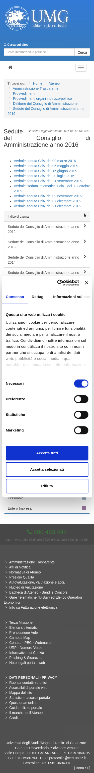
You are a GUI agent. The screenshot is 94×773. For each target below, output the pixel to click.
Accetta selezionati (47, 469)
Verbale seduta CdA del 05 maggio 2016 (46, 166)
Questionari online (23, 703)
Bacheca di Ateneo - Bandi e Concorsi (38, 592)
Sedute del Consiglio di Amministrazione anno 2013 (47, 244)
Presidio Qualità (21, 577)
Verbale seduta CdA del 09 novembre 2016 (48, 196)
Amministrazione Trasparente (35, 88)
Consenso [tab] (15, 297)
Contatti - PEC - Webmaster (31, 643)
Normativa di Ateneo (25, 572)
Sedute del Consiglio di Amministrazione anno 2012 (47, 229)
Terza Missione (21, 622)
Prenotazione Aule (23, 633)
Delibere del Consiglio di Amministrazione (45, 104)
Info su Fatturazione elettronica (33, 607)
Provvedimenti (24, 93)
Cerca (82, 53)
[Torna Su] (82, 768)
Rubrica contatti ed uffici (28, 683)
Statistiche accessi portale (29, 698)
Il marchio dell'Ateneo (26, 713)
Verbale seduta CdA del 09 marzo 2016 (45, 161)
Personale (47, 498)
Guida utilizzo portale (25, 708)
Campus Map (19, 638)
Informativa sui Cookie (26, 653)
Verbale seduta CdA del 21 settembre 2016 (48, 181)
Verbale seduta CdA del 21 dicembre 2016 (47, 206)
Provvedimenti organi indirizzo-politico (42, 98)
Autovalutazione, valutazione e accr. (37, 582)
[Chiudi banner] (86, 282)
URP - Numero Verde (25, 648)
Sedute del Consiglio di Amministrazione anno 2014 (47, 259)
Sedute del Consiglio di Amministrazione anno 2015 (47, 275)
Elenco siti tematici (23, 627)
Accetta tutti (47, 453)
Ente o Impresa (47, 508)
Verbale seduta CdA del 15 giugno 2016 (46, 171)
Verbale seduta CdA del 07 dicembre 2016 (47, 201)
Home (37, 83)
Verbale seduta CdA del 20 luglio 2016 (44, 176)
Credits (14, 718)
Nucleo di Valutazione (26, 587)
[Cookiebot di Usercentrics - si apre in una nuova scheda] (59, 282)
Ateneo (54, 83)
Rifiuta (47, 486)
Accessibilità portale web (28, 688)
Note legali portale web (27, 663)
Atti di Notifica (20, 567)
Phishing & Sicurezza (25, 658)
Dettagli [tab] (39, 297)
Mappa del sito (20, 693)
